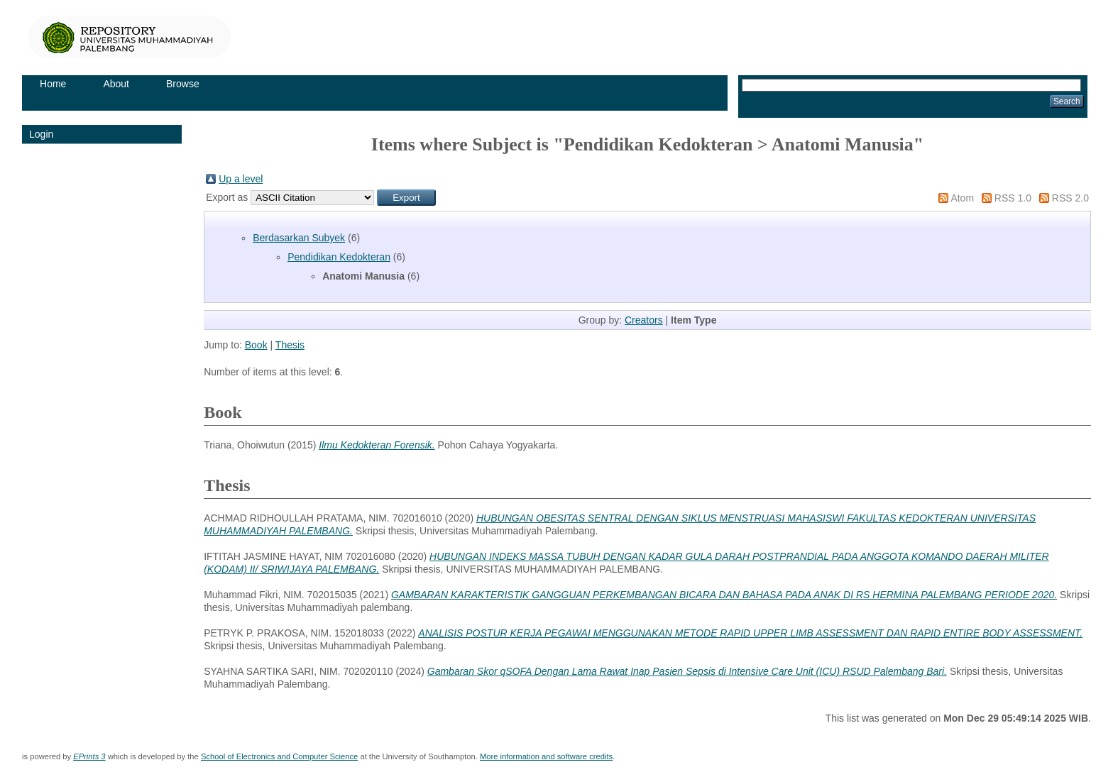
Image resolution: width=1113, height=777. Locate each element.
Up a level (241, 178)
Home (53, 83)
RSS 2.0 (1070, 198)
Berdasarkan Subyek (299, 237)
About (116, 83)
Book (256, 345)
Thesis (290, 345)
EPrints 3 (89, 756)
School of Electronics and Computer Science (279, 756)
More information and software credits (546, 756)
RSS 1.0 (1012, 198)
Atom (962, 198)
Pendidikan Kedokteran (338, 257)
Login (41, 134)
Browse (182, 83)
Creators (644, 320)
